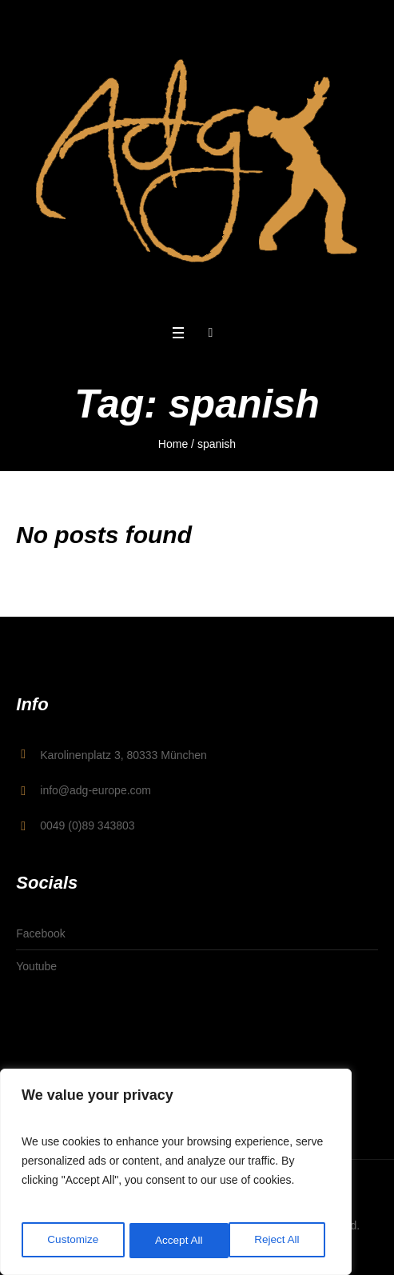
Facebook (40, 933)
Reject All (177, 1240)
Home (173, 444)
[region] (176, 1173)
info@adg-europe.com (95, 790)
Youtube (36, 966)
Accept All (281, 1240)
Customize (72, 1240)
